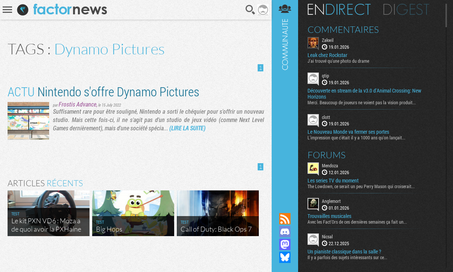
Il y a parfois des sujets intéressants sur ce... (347, 257)
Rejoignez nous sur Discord (285, 231)
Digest (406, 9)
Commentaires (343, 29)
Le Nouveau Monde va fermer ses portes (348, 132)
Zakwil (328, 40)
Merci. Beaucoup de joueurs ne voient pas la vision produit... (362, 102)
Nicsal (327, 236)
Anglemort (331, 201)
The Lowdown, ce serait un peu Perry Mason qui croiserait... (361, 186)
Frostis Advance (77, 104)
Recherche (250, 9)
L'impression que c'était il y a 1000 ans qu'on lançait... (356, 137)
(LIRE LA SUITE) (187, 128)
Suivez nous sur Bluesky (285, 257)
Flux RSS (285, 218)
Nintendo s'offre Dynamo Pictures (103, 91)
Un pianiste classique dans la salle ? (344, 252)
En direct (339, 9)
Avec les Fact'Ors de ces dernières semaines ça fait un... (357, 222)
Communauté (285, 99)
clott (326, 117)
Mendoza (330, 165)
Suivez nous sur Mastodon (285, 244)
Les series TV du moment (333, 181)
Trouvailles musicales (329, 216)
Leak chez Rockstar (327, 55)
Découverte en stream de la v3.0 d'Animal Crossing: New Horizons (364, 94)
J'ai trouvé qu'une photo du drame (338, 61)
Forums (327, 155)
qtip (325, 76)
